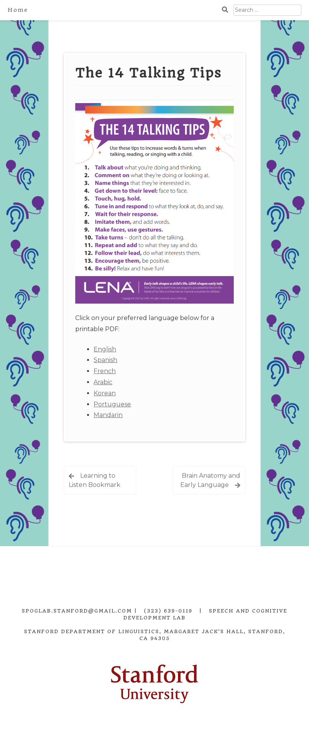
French (105, 371)
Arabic (103, 382)
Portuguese (112, 404)
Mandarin (108, 415)
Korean (105, 393)
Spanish (105, 360)
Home (18, 9)
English (105, 349)
